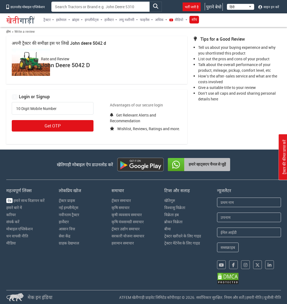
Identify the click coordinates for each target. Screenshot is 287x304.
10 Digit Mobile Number (36, 109)
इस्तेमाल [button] (61, 19)
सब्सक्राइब (228, 247)
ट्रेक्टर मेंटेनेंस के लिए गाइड (182, 243)
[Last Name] (249, 217)
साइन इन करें (268, 7)
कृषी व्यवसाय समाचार (127, 214)
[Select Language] (240, 7)
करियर (11, 214)
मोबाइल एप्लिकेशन (19, 228)
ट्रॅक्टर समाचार (121, 200)
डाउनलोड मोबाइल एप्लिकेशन (25, 7)
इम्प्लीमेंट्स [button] (92, 19)
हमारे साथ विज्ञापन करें (25, 200)
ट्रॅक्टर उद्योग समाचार (126, 228)
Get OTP (53, 126)
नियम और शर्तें (234, 297)
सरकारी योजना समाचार (128, 236)
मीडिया (11, 243)
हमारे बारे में (14, 207)
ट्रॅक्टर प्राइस (67, 200)
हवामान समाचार (123, 243)
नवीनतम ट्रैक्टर (69, 214)
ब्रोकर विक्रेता (173, 221)
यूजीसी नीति (272, 297)
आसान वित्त (67, 228)
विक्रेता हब (171, 214)
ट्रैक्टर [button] (47, 19)
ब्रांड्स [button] (75, 19)
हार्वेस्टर (64, 221)
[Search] (100, 7)
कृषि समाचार (121, 207)
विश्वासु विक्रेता (174, 207)
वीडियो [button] (176, 19)
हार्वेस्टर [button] (109, 19)
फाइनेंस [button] (145, 19)
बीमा (167, 228)
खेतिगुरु (169, 200)
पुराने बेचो (214, 7)
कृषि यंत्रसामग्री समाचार (128, 221)
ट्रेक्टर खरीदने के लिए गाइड (182, 236)
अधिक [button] (159, 19)
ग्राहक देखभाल (69, 243)
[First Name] (249, 202)
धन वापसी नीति (17, 236)
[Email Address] (249, 232)
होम (8, 31)
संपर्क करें (12, 221)
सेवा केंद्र (64, 236)
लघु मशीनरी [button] (126, 19)
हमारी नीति (254, 297)
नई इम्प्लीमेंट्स (68, 207)
